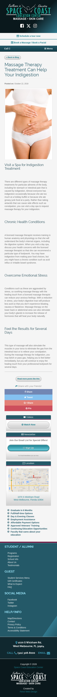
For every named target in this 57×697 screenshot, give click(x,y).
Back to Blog (12, 57)
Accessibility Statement (18, 630)
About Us (12, 562)
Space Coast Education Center (28, 667)
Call (7, 48)
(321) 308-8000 (26, 652)
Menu (48, 48)
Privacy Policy (14, 624)
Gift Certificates (15, 581)
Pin (28, 408)
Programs (12, 553)
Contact (11, 621)
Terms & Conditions (17, 627)
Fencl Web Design (28, 691)
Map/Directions (15, 618)
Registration (13, 556)
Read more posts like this (28, 379)
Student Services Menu (19, 578)
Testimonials (13, 565)
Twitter (11, 603)
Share (28, 392)
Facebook (12, 599)
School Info (13, 559)
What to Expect (15, 584)
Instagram (12, 606)
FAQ (10, 587)
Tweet (28, 397)
